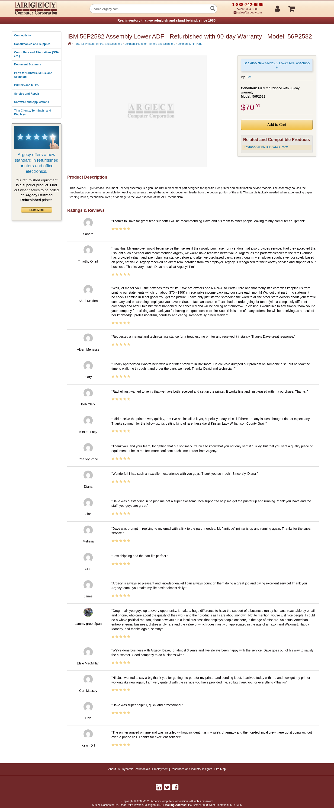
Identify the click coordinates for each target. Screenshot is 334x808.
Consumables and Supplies (32, 44)
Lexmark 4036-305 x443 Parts (266, 147)
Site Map (220, 769)
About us (114, 769)
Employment (160, 769)
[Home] (69, 43)
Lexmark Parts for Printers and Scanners (150, 43)
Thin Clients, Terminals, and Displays (32, 112)
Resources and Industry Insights (191, 769)
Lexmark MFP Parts (190, 43)
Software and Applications (31, 102)
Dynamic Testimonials (136, 769)
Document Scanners (27, 64)
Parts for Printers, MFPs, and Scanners (33, 74)
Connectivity (22, 35)
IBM (248, 77)
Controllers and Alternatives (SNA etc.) (36, 54)
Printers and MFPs (26, 85)
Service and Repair (26, 93)
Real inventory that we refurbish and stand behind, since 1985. (166, 20)
